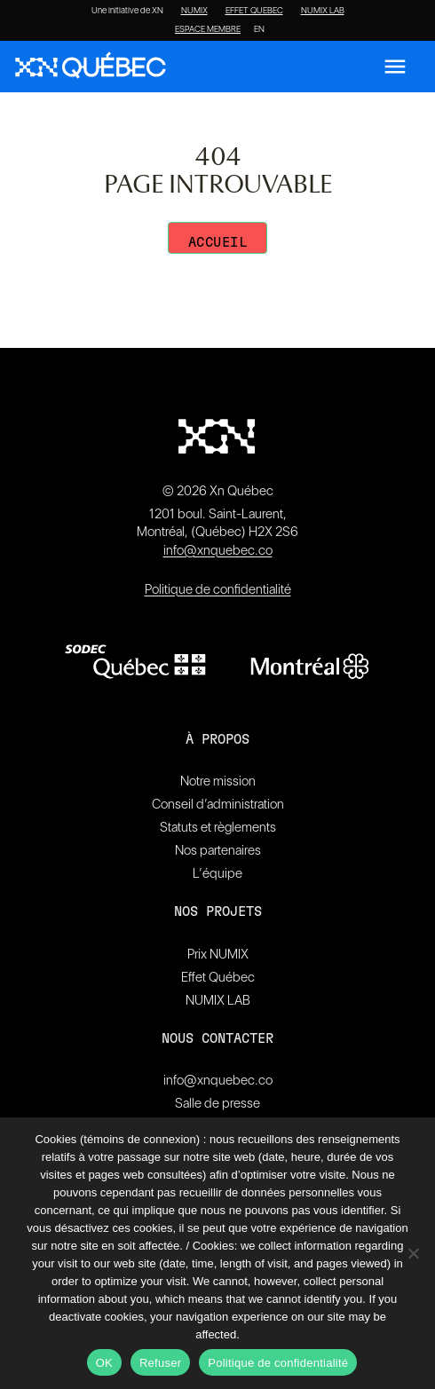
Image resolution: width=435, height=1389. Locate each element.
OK (104, 1362)
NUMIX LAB (322, 10)
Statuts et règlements (218, 827)
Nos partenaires (218, 850)
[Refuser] (413, 1253)
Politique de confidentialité (218, 589)
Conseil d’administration (218, 804)
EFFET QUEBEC (254, 10)
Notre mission (218, 781)
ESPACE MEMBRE (208, 29)
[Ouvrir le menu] (395, 66)
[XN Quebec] (90, 67)
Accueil (218, 242)
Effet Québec (218, 977)
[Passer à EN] (259, 29)
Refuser (160, 1362)
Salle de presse (217, 1103)
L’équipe (217, 873)
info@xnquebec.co (218, 550)
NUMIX (194, 10)
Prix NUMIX (218, 954)
